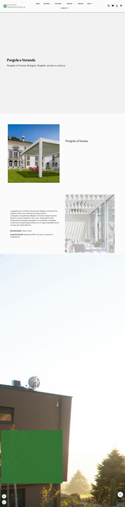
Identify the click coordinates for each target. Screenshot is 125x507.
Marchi (80, 4)
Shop (90, 3)
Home (38, 4)
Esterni (59, 3)
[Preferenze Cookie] (120, 494)
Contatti (64, 8)
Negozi (70, 3)
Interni (47, 3)
